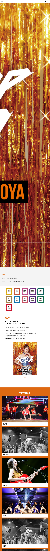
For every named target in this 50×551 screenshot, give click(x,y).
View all (42, 273)
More (25, 377)
